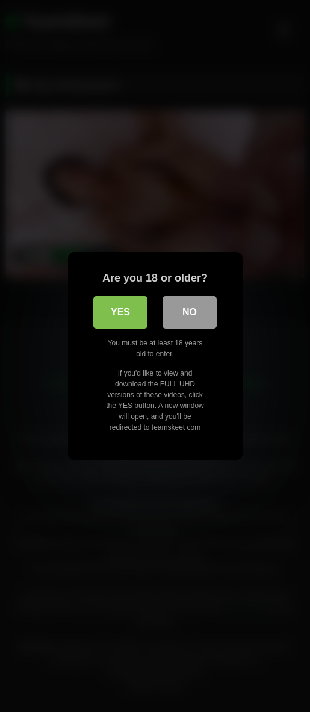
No (189, 312)
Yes (120, 312)
